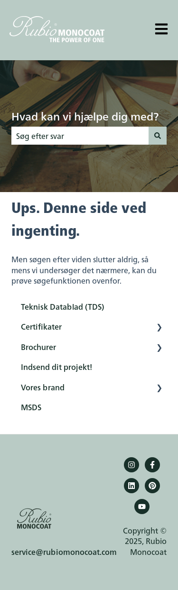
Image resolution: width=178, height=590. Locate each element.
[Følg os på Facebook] (152, 464)
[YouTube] (142, 506)
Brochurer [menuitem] (38, 346)
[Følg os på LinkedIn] (131, 485)
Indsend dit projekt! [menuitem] (56, 366)
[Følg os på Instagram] (131, 464)
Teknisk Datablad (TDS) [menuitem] (62, 306)
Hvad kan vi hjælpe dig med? (85, 115)
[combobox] (80, 136)
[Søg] (158, 136)
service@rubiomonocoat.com (64, 551)
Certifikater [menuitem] (41, 326)
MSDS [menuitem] (31, 407)
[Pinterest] (152, 485)
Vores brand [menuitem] (43, 387)
